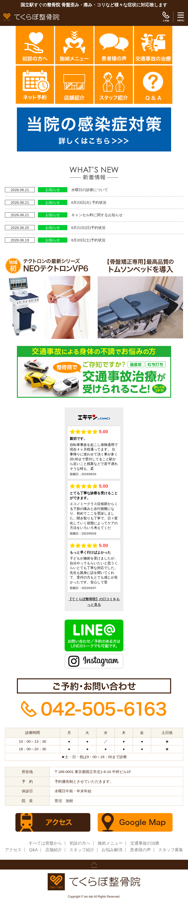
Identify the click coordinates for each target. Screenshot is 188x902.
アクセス (13, 850)
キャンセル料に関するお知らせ (97, 215)
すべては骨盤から (45, 843)
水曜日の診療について (89, 190)
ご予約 (166, 16)
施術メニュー (110, 843)
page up (94, 865)
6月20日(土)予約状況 (88, 240)
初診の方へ (80, 843)
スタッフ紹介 (81, 850)
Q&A (33, 850)
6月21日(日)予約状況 (88, 228)
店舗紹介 (53, 850)
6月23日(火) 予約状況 (88, 202)
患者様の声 (140, 850)
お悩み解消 (112, 850)
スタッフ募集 (170, 850)
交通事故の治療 (144, 843)
